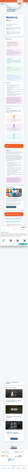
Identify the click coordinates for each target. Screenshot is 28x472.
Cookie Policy (8, 468)
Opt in (20, 1)
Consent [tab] (5, 229)
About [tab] (23, 229)
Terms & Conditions (12, 468)
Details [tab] (14, 229)
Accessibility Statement (18, 468)
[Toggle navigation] (26, 4)
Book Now (19, 3)
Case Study (14, 7)
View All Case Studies (14, 438)
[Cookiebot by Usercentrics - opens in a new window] (21, 227)
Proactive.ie (24, 468)
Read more (8, 403)
